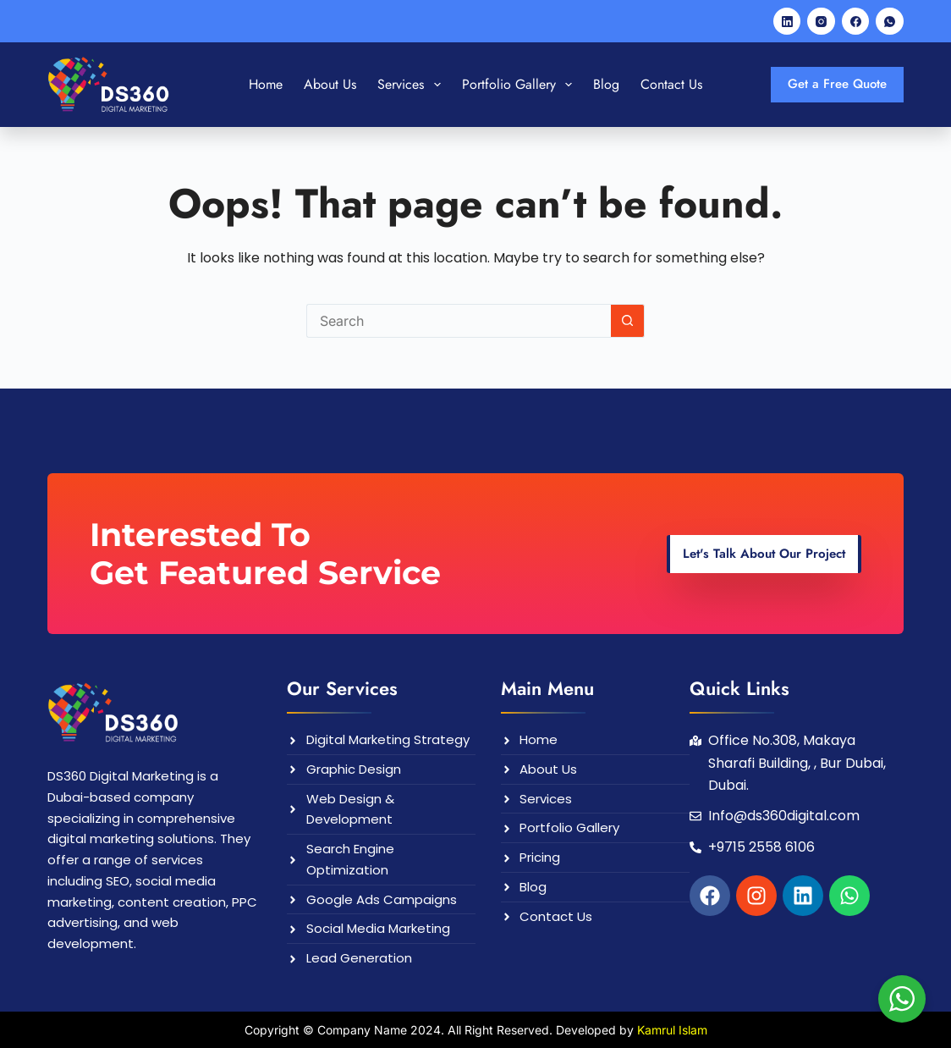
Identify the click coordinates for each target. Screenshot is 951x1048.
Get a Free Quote (837, 83)
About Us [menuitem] (330, 84)
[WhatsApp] (890, 22)
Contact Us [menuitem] (671, 84)
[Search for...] (458, 321)
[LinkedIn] (787, 22)
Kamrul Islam (672, 1030)
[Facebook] (856, 22)
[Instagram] (821, 22)
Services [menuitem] (412, 84)
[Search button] (628, 321)
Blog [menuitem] (606, 84)
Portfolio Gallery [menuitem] (520, 84)
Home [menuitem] (266, 84)
